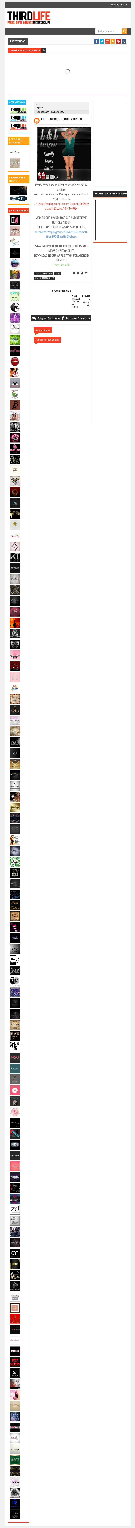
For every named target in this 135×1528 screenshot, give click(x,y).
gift (51, 273)
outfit (40, 108)
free (45, 273)
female (38, 273)
